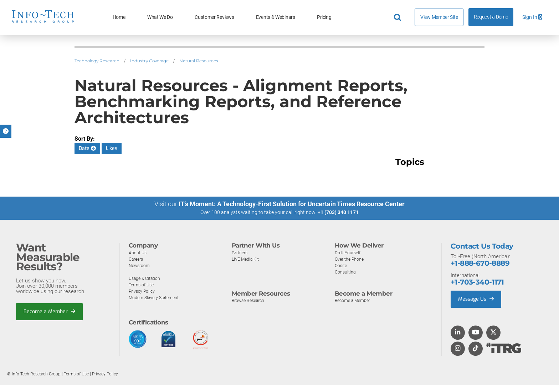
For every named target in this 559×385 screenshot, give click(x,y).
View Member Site (439, 17)
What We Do (160, 17)
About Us (138, 252)
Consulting (345, 271)
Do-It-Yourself (349, 252)
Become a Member (50, 311)
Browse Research (249, 300)
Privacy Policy (143, 290)
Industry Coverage (149, 60)
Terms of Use (142, 284)
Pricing (324, 17)
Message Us (477, 299)
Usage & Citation (145, 278)
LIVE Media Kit (246, 258)
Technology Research (97, 60)
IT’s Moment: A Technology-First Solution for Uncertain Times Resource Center (292, 204)
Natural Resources (198, 60)
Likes (111, 148)
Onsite (341, 265)
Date (87, 148)
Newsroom (140, 265)
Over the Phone (350, 258)
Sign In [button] (532, 17)
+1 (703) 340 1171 (338, 212)
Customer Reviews (214, 17)
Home (119, 17)
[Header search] (399, 17)
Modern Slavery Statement (155, 297)
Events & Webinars (275, 17)
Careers (136, 258)
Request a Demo (491, 17)
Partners (240, 252)
